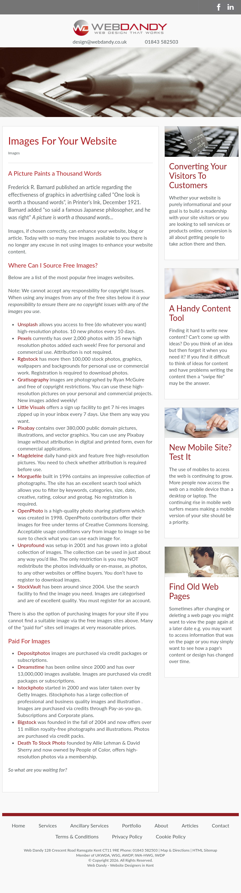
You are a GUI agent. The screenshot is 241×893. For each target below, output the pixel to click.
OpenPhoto (30, 510)
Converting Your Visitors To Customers (198, 176)
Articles (190, 825)
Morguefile (29, 476)
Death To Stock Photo (41, 743)
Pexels (24, 338)
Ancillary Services (89, 825)
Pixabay (26, 428)
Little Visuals (31, 407)
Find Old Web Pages (194, 591)
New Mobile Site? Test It (200, 452)
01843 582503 (161, 42)
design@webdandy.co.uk (99, 42)
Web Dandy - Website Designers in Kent (120, 865)
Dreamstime (31, 667)
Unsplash (28, 324)
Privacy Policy (127, 836)
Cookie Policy (170, 836)
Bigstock (27, 722)
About (162, 825)
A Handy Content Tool (200, 313)
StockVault (29, 586)
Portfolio (131, 825)
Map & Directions (175, 850)
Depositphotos (34, 653)
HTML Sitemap (204, 850)
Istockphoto (31, 687)
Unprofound (31, 545)
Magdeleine (30, 455)
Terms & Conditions (77, 836)
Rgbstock (28, 359)
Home (18, 825)
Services (48, 825)
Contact (220, 825)
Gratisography (33, 379)
